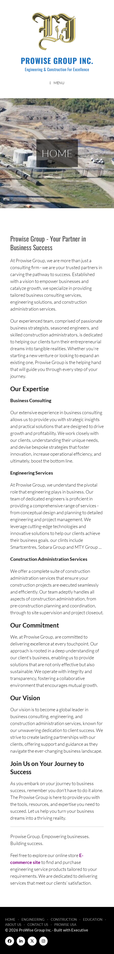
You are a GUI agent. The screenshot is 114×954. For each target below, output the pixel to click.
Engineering (33, 919)
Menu (59, 83)
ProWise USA (65, 925)
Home (10, 919)
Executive (79, 930)
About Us (13, 925)
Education (92, 919)
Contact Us (37, 925)
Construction (64, 919)
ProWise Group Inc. (57, 60)
